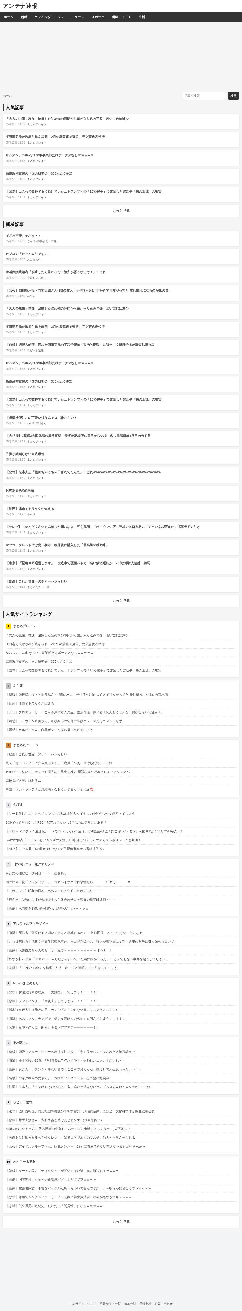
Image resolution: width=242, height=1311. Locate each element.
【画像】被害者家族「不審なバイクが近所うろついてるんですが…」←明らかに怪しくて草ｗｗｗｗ (78, 1188)
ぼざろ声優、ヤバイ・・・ (25, 236)
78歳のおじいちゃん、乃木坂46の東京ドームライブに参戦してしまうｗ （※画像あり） (69, 1129)
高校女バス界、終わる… (23, 780)
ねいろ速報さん (37, 423)
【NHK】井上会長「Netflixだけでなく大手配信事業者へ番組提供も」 (55, 849)
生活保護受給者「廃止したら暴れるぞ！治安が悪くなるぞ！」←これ (56, 272)
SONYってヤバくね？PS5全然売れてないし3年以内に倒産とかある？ (56, 822)
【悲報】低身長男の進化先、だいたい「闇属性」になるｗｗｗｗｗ (54, 1206)
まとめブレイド (37, 124)
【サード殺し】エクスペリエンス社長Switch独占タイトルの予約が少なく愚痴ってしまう (70, 813)
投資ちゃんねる (37, 277)
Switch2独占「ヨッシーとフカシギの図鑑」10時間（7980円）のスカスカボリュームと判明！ (73, 840)
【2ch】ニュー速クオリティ (33, 864)
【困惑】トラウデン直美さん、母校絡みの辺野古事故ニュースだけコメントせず (64, 721)
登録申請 (145, 1303)
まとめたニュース (38, 587)
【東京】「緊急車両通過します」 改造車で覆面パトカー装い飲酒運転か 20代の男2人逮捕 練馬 (78, 563)
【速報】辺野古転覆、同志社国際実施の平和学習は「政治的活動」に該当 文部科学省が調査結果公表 (80, 345)
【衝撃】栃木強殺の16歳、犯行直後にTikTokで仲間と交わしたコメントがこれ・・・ (67, 1060)
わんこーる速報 (24, 1162)
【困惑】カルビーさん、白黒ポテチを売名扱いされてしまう (49, 730)
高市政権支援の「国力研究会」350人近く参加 (39, 173)
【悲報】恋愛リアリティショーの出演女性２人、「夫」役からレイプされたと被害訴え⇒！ (72, 1052)
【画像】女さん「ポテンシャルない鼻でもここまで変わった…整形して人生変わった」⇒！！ (74, 1069)
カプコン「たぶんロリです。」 (28, 254)
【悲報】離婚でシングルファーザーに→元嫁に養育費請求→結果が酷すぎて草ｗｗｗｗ (69, 1197)
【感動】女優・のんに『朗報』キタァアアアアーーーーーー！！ (52, 1027)
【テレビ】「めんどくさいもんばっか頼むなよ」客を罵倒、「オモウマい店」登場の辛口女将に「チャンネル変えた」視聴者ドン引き (103, 527)
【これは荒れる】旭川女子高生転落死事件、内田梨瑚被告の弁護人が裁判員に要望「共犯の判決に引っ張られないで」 (91, 941)
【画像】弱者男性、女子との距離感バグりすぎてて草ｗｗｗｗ (51, 1179)
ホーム (8, 17)
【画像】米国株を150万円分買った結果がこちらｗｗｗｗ (47, 908)
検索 (233, 95)
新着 (24, 17)
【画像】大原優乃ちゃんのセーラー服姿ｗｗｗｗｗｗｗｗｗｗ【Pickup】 (59, 950)
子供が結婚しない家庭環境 (25, 454)
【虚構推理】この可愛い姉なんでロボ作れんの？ (41, 418)
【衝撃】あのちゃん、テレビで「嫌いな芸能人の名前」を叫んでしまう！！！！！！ (67, 1018)
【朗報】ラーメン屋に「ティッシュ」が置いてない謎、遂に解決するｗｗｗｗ (62, 1171)
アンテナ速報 (20, 6)
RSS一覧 (130, 1303)
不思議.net (20, 1042)
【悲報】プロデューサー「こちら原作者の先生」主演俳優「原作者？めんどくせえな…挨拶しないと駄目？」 (85, 712)
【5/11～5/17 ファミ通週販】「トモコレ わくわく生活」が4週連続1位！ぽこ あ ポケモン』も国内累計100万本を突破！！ (94, 831)
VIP (61, 17)
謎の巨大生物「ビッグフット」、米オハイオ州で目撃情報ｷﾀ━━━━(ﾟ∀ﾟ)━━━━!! (68, 882)
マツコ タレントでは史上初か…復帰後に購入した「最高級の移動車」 (57, 545)
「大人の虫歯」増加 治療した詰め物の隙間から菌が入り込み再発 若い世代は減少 (67, 119)
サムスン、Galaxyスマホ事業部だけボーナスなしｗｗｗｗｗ (50, 155)
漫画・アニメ (121, 17)
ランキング (43, 17)
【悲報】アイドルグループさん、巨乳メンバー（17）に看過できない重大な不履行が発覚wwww (75, 1146)
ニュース (77, 17)
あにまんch (34, 259)
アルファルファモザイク (31, 923)
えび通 (18, 804)
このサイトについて (82, 1303)
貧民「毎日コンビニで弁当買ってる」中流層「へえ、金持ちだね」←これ (59, 763)
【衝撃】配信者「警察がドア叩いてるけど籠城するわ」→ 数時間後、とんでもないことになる (74, 933)
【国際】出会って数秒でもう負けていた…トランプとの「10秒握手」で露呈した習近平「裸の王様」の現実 (83, 191)
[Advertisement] (121, 56)
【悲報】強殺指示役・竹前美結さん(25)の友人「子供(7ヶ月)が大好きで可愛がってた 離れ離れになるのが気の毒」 (89, 290)
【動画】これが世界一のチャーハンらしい (36, 581)
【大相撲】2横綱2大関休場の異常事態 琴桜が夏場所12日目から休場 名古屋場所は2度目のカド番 (78, 436)
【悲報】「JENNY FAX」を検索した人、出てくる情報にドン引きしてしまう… (63, 968)
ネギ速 (31, 296)
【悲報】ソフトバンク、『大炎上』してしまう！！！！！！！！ (52, 1001)
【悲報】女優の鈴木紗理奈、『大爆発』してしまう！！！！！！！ (54, 992)
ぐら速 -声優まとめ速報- (42, 241)
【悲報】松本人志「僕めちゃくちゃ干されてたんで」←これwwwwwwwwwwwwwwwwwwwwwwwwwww (83, 472)
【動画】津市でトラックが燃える (30, 509)
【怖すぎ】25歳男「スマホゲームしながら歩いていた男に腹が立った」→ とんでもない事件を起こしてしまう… (87, 959)
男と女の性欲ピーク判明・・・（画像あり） (38, 873)
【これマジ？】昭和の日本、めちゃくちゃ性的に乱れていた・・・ (54, 891)
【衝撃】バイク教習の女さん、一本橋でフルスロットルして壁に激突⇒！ (59, 1078)
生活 (142, 17)
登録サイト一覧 (110, 1303)
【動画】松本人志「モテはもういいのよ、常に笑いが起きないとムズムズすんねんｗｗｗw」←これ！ (80, 1087)
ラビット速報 (35, 350)
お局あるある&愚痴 (20, 490)
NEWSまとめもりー (27, 983)
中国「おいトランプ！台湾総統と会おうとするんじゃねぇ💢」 (51, 789)
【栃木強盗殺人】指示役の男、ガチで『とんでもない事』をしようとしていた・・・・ (69, 1010)
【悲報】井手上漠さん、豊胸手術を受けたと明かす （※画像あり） (55, 1120)
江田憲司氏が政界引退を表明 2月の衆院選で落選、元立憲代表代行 (55, 137)
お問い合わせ (164, 1303)
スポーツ (97, 17)
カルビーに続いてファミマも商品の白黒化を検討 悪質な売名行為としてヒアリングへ (68, 772)
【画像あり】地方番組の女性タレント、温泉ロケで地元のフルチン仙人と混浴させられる (70, 1137)
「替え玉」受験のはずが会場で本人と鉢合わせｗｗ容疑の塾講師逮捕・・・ (61, 899)
